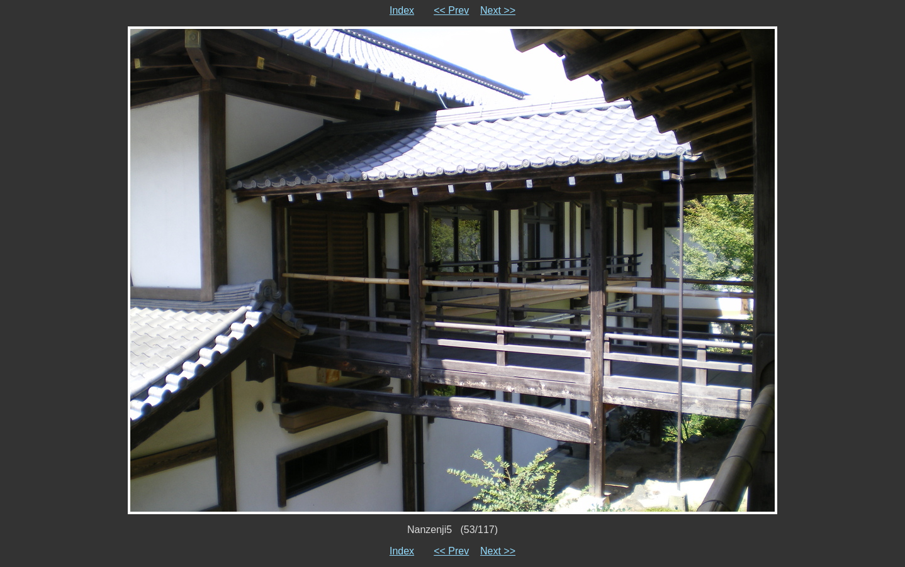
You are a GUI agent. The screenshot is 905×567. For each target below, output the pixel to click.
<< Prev (451, 10)
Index (402, 10)
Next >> (497, 10)
